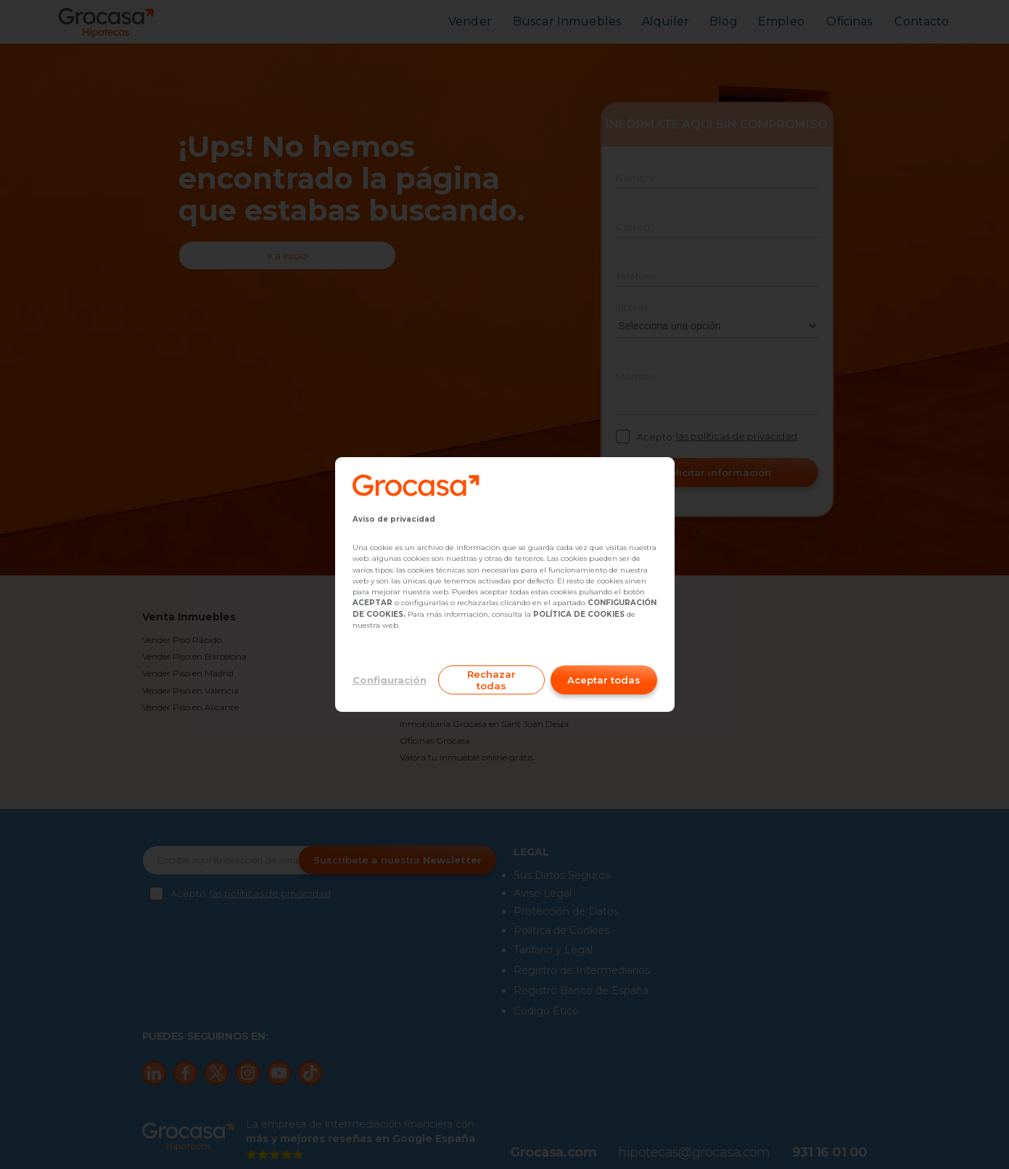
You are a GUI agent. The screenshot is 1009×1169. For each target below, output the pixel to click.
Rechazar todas (491, 680)
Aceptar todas (604, 680)
